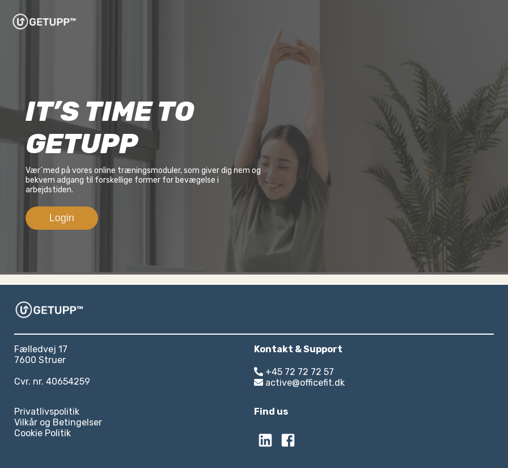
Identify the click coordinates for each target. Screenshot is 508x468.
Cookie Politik (42, 433)
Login (61, 218)
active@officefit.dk (299, 382)
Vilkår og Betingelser (58, 422)
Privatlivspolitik (46, 411)
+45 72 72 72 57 (294, 371)
